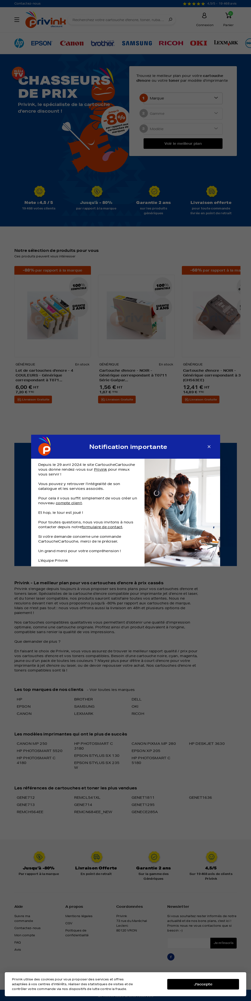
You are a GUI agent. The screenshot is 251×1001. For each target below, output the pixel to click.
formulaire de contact (102, 527)
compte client (69, 503)
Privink (100, 469)
